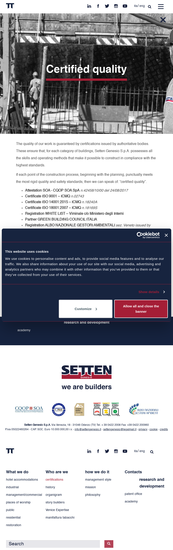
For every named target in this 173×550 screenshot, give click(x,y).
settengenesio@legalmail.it (119, 429)
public (10, 510)
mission (90, 487)
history (50, 487)
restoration (13, 525)
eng (142, 6)
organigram (54, 494)
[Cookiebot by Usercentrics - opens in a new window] (140, 235)
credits (164, 429)
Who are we (57, 472)
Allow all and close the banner (141, 308)
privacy (143, 429)
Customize (86, 308)
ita (135, 6)
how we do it (97, 472)
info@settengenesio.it (88, 429)
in (89, 5)
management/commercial (24, 494)
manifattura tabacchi (60, 517)
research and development (86, 323)
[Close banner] (166, 235)
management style (98, 479)
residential (13, 517)
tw (107, 5)
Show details (149, 292)
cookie (154, 429)
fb (98, 5)
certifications (54, 479)
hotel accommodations (22, 479)
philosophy (92, 494)
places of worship (18, 502)
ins (116, 5)
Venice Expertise (57, 510)
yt (125, 5)
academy (23, 330)
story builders (55, 502)
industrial (12, 487)
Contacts (133, 472)
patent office (133, 494)
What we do (17, 472)
